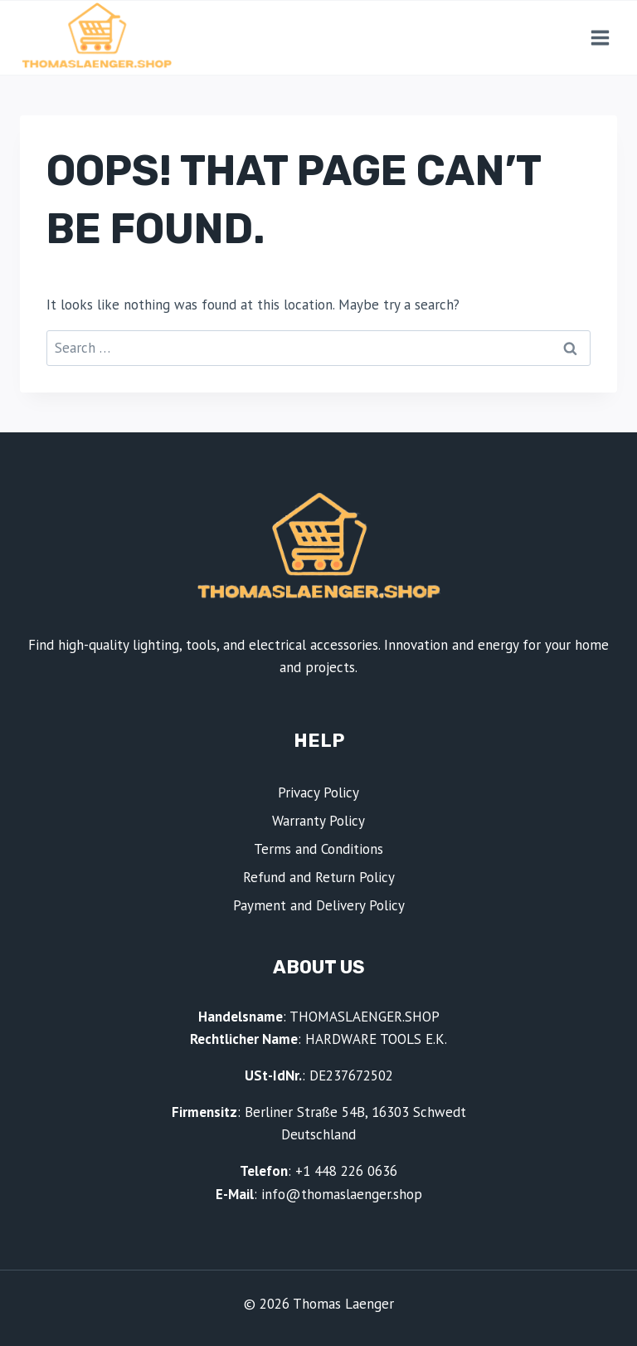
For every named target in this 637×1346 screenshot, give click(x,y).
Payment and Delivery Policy (319, 905)
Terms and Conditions (318, 849)
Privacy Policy (318, 792)
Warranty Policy (318, 821)
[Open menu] (599, 37)
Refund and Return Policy (319, 877)
